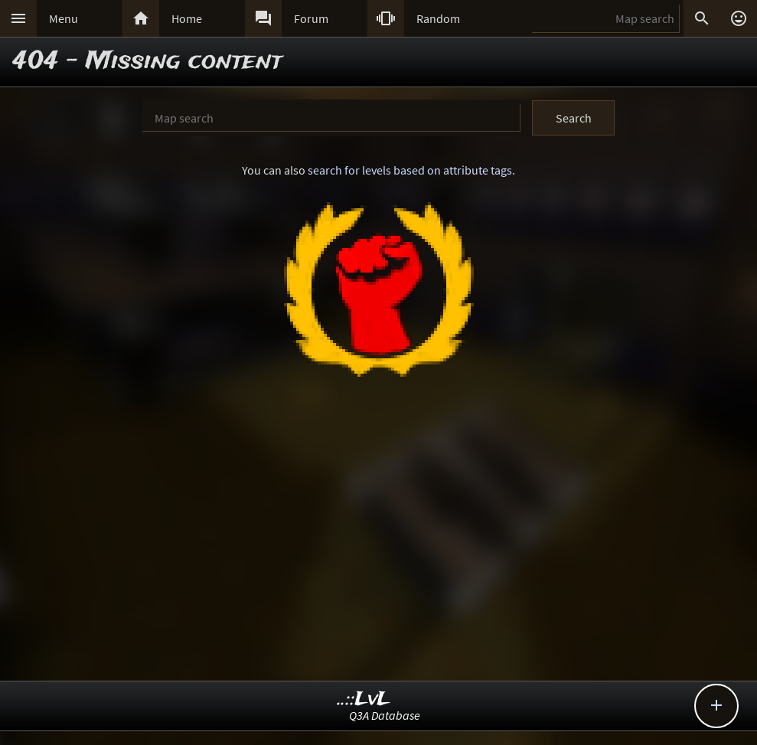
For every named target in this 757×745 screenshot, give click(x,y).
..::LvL (364, 699)
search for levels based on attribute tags (410, 170)
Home (186, 18)
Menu (63, 18)
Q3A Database (384, 715)
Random (438, 18)
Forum (311, 18)
